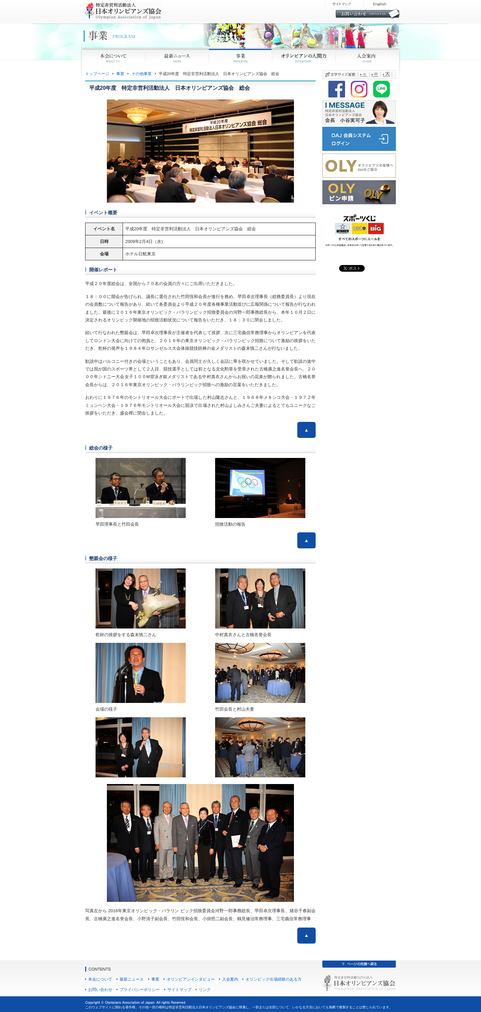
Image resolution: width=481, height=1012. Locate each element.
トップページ (97, 73)
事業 (120, 73)
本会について (100, 979)
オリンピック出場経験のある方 (274, 979)
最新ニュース (132, 979)
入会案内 (230, 979)
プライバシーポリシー (140, 989)
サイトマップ (179, 989)
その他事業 (142, 73)
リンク (205, 989)
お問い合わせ (100, 989)
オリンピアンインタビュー (191, 979)
